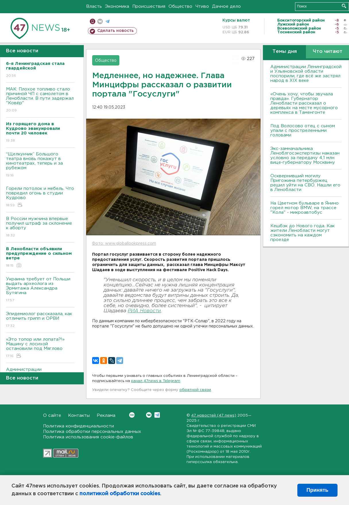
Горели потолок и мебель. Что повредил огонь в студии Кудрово (40, 197)
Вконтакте (132, 415)
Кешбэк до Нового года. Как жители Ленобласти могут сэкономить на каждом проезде (302, 233)
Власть (94, 6)
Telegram (157, 415)
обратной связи (195, 390)
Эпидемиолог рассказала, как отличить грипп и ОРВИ (40, 320)
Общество (180, 6)
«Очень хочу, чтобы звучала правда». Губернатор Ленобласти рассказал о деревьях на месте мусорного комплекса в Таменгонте (304, 103)
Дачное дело (226, 6)
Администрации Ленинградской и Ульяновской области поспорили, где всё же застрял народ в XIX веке (306, 73)
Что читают (327, 51)
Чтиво (202, 6)
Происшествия (148, 6)
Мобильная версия (92, 21)
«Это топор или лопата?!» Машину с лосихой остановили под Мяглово (40, 348)
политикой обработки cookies (120, 493)
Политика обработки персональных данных (92, 431)
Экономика (117, 6)
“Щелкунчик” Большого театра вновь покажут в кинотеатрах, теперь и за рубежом (40, 165)
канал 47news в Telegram (155, 381)
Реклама (106, 415)
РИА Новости (144, 311)
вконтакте (100, 21)
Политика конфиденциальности (78, 426)
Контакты (79, 415)
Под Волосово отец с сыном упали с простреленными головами (302, 130)
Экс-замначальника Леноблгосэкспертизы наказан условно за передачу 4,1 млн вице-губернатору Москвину (305, 155)
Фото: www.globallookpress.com (124, 243)
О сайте (52, 415)
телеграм (107, 21)
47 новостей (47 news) (213, 415)
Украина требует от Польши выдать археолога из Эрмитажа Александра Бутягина (40, 290)
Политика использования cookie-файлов (88, 437)
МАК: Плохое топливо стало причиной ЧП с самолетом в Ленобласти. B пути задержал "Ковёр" (40, 100)
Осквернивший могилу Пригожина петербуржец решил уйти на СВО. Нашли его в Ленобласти (305, 183)
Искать (344, 6)
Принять (317, 490)
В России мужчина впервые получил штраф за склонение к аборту (40, 227)
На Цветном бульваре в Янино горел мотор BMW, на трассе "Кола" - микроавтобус (304, 207)
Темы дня (284, 51)
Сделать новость (115, 30)
